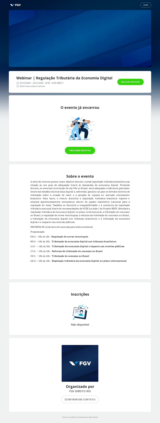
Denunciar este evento (88, 417)
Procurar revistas (80, 150)
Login (145, 5)
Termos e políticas (70, 417)
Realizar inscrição (130, 82)
